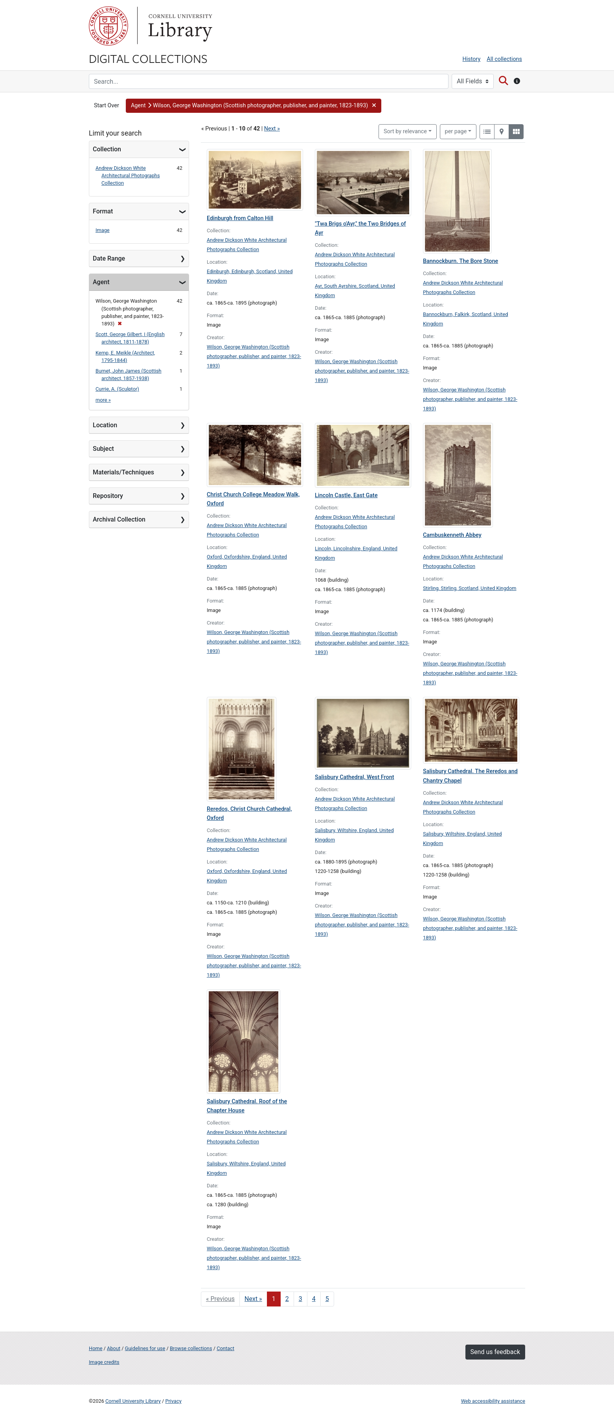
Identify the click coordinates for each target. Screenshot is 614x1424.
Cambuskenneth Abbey (452, 535)
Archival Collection (119, 519)
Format (103, 211)
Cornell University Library (133, 1401)
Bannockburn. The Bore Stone (460, 261)
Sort (405, 131)
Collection (107, 149)
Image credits (104, 1362)
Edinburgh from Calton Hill (240, 218)
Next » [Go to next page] (253, 1299)
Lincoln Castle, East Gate (346, 495)
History (472, 59)
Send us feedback (495, 1352)
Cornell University (108, 26)
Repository (108, 496)
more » (103, 400)
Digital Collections (148, 58)
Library (179, 26)
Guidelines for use (145, 1348)
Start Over (106, 105)
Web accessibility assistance (493, 1401)
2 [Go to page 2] (287, 1299)
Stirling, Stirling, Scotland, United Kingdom (470, 588)
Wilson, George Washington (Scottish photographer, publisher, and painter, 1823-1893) (254, 356)
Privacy (173, 1401)
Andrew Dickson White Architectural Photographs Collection (128, 175)
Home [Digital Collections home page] (95, 1348)
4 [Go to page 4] (314, 1299)
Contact (225, 1348)
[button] (253, 106)
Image (103, 230)
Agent (101, 282)
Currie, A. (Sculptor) (117, 389)
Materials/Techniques (123, 472)
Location (105, 425)
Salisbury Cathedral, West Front (354, 777)
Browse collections (191, 1348)
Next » (272, 128)
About (113, 1348)
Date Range (109, 258)
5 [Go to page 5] (327, 1299)
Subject (103, 448)
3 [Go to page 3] (300, 1299)
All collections (504, 59)
